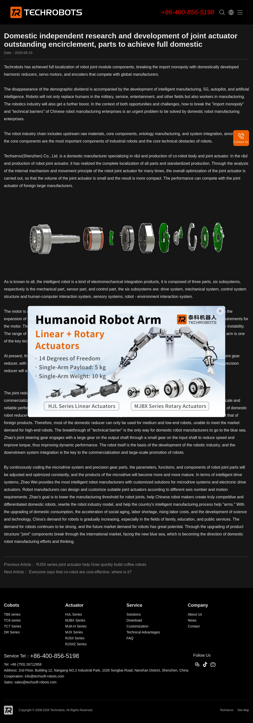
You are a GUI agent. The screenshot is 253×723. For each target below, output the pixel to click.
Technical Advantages (143, 632)
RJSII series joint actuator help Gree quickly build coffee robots (91, 564)
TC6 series (12, 620)
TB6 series (12, 614)
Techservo (226, 710)
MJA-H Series (75, 626)
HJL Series (73, 614)
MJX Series (74, 632)
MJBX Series (75, 620)
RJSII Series (74, 638)
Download (134, 620)
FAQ (129, 638)
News (192, 620)
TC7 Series (12, 626)
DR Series (12, 632)
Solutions (133, 614)
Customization (137, 626)
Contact (194, 626)
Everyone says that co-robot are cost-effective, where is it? (80, 572)
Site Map (243, 710)
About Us (195, 614)
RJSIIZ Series (75, 644)
